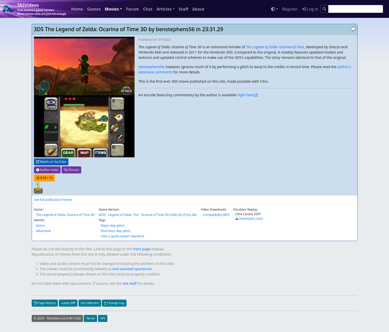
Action (40, 225)
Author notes (47, 170)
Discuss (71, 170)
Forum (132, 9)
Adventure (43, 231)
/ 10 (44, 178)
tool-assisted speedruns (132, 268)
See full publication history (53, 200)
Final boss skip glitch (115, 231)
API (102, 318)
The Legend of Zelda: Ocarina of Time (275, 46)
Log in (310, 9)
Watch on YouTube (51, 162)
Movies (112, 9)
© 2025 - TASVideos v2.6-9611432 (57, 318)
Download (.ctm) (249, 218)
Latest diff (68, 303)
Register (290, 9)
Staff (183, 9)
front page (141, 249)
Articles (164, 9)
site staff (129, 283)
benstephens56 (151, 66)
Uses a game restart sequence (122, 236)
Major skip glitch (112, 225)
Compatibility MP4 (216, 215)
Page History (45, 303)
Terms (90, 318)
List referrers (90, 303)
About (198, 9)
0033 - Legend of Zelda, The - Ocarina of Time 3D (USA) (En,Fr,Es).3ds (148, 215)
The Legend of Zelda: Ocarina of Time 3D (65, 215)
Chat (147, 9)
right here (245, 94)
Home (77, 9)
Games (94, 9)
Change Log (114, 303)
